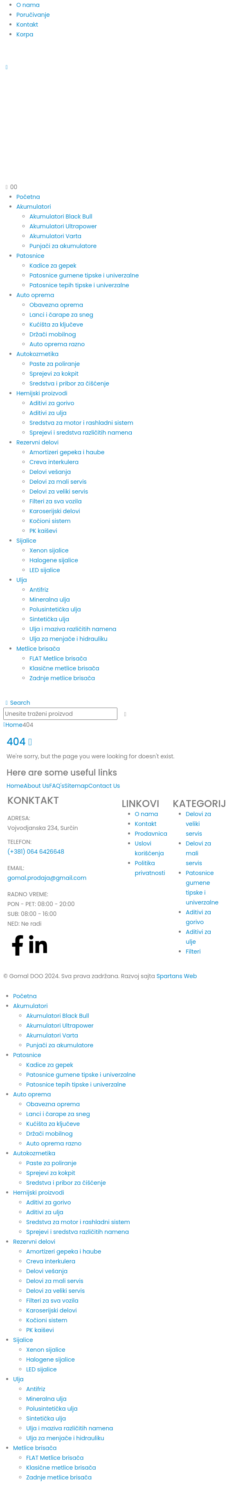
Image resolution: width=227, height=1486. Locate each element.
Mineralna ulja (49, 599)
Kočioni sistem (50, 521)
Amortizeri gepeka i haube (66, 452)
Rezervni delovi (37, 442)
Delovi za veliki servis (58, 491)
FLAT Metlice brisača (58, 658)
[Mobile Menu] (6, 67)
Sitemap (76, 786)
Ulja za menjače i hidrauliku (68, 639)
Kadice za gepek (52, 266)
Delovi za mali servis (58, 482)
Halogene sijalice (53, 560)
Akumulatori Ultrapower (63, 226)
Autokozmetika (37, 354)
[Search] (125, 714)
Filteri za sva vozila (55, 501)
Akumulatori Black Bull (60, 216)
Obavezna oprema (56, 305)
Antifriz (39, 590)
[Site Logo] (113, 122)
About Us (36, 786)
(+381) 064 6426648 (35, 852)
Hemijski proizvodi (41, 393)
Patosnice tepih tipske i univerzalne (79, 285)
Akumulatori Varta (55, 236)
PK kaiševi (43, 531)
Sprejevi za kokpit (54, 374)
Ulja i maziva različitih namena (73, 629)
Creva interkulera (54, 462)
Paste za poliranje (54, 364)
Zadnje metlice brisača (62, 678)
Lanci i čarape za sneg (61, 315)
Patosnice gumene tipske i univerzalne (84, 275)
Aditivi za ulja (48, 413)
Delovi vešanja (50, 472)
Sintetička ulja (49, 619)
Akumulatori (33, 207)
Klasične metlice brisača (64, 668)
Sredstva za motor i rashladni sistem (81, 423)
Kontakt (27, 24)
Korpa (25, 34)
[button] (16, 703)
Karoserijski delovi (54, 511)
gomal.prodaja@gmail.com (46, 878)
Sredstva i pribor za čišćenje (69, 383)
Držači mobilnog (52, 334)
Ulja (21, 580)
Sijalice (26, 541)
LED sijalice (44, 570)
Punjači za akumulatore (63, 246)
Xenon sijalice (49, 550)
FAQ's (56, 786)
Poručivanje (33, 15)
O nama (28, 5)
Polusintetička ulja (55, 609)
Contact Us (104, 786)
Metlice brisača (38, 649)
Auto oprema (35, 295)
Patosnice (30, 256)
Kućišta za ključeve (56, 324)
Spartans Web (177, 976)
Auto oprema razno (57, 344)
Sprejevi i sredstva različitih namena (80, 432)
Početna (28, 197)
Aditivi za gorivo (51, 403)
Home (15, 786)
